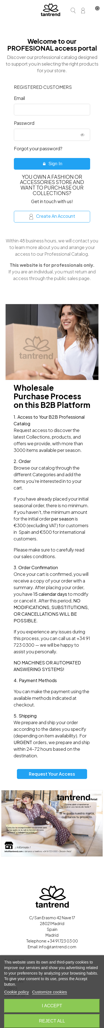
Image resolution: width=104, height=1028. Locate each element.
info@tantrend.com (57, 946)
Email (19, 98)
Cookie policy (16, 992)
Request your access (52, 774)
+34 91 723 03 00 (62, 940)
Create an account (52, 216)
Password (24, 123)
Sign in (52, 163)
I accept (52, 1005)
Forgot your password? (38, 148)
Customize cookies (49, 992)
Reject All (52, 1021)
